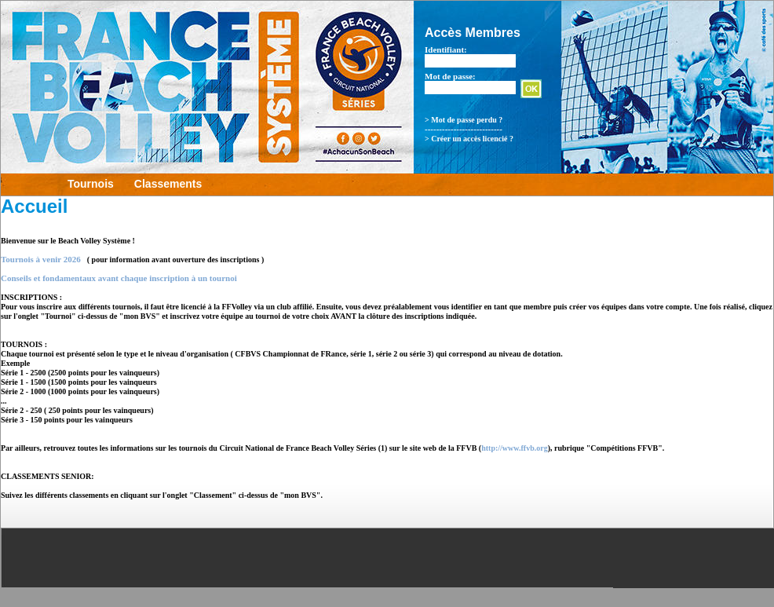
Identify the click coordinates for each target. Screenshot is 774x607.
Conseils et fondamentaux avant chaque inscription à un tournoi (119, 278)
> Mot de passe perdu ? (463, 119)
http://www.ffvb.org (514, 448)
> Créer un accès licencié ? (469, 138)
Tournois (91, 183)
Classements (168, 183)
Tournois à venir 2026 (41, 259)
